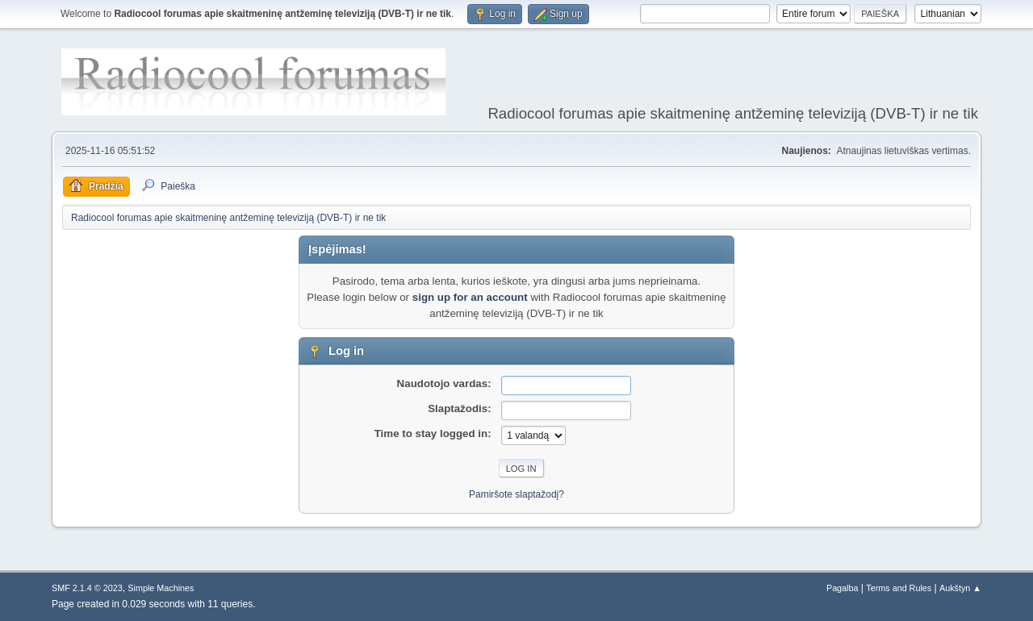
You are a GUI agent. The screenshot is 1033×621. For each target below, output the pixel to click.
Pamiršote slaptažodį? (516, 494)
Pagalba (842, 588)
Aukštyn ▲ (960, 588)
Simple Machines (161, 588)
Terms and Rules (898, 588)
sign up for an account (470, 297)
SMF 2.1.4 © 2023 (87, 588)
